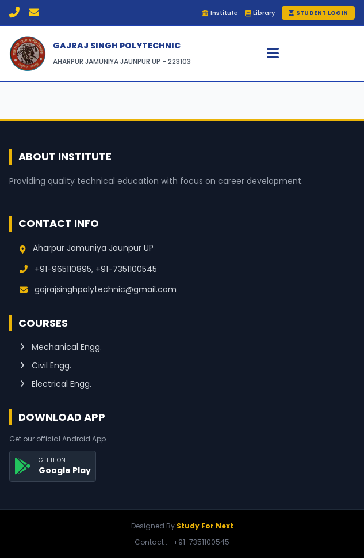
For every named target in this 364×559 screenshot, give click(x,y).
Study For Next (205, 526)
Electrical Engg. (55, 384)
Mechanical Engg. (61, 347)
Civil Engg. (45, 365)
